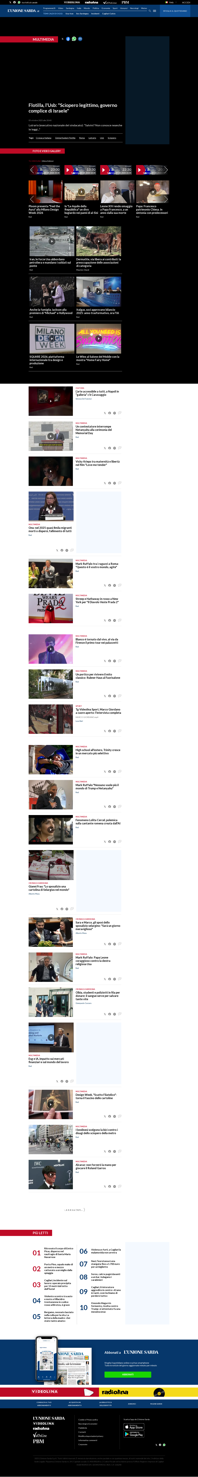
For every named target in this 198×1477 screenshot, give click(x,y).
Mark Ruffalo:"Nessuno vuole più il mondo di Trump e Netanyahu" (97, 786)
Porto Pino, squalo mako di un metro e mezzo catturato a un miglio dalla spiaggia (58, 1268)
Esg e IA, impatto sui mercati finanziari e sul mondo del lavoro (49, 1060)
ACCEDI (186, 2)
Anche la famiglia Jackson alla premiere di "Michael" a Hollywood (51, 311)
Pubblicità (82, 1428)
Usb (102, 137)
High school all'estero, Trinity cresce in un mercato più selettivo (98, 751)
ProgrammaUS (49, 8)
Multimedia (43, 39)
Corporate (82, 1444)
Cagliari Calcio (109, 13)
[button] (63, 39)
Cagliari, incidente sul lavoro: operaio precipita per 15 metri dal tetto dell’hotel (57, 1284)
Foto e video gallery (47, 151)
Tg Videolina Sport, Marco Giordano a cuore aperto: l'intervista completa (98, 711)
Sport (115, 8)
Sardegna (70, 8)
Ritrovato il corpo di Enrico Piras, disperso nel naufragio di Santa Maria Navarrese (58, 1253)
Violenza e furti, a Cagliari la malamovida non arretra (106, 1251)
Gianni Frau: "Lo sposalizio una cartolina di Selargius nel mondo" (49, 888)
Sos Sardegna (82, 13)
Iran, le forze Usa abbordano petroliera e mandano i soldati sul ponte (50, 262)
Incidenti (95, 13)
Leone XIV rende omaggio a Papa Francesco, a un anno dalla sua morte (116, 209)
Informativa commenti (87, 1440)
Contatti (82, 1432)
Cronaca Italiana (43, 137)
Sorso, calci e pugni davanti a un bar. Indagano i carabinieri (105, 1277)
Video (60, 8)
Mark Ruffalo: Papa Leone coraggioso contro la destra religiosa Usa (93, 961)
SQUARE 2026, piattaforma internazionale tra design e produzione (47, 360)
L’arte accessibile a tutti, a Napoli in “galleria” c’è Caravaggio (97, 393)
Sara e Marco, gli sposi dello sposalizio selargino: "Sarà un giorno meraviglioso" (98, 926)
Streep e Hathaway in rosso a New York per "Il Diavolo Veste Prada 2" (97, 600)
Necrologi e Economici (87, 1424)
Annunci (123, 8)
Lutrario (92, 137)
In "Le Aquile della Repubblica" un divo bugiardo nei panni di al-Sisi (81, 209)
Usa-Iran (69, 13)
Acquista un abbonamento (75, 1403)
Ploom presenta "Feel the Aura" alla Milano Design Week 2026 (44, 209)
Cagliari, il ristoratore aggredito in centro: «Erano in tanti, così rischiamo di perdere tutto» (106, 1291)
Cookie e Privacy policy (88, 1419)
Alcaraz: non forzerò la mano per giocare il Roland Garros (96, 1166)
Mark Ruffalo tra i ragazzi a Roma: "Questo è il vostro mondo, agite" (97, 565)
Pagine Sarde (156, 1404)
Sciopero (112, 137)
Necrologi (134, 8)
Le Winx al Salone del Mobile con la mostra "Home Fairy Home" (97, 358)
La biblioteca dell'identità (105, 1403)
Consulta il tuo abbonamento (44, 1403)
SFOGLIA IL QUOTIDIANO (175, 11)
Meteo (144, 8)
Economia (106, 8)
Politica (96, 8)
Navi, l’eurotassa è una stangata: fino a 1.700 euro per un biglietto (105, 1264)
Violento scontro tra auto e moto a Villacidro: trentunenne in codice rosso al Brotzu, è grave (58, 1300)
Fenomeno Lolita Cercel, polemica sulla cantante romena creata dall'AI (98, 821)
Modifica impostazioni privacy (90, 1436)
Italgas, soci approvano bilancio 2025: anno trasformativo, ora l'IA (97, 311)
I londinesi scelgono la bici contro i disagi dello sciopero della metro (97, 1131)
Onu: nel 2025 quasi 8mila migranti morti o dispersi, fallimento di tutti (50, 529)
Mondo (87, 8)
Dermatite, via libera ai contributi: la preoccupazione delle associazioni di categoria (98, 262)
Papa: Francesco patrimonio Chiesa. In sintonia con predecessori (152, 209)
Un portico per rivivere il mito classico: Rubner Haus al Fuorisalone (98, 676)
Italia (79, 8)
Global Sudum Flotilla (65, 137)
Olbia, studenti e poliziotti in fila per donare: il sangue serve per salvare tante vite (98, 996)
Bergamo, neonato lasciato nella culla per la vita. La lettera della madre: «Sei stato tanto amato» (59, 1316)
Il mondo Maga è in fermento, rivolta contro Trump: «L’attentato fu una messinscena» (105, 1307)
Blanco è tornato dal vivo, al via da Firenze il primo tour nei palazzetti (97, 641)
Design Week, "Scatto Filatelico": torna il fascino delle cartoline (96, 1096)
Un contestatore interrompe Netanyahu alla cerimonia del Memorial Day (94, 430)
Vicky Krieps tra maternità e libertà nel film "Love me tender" (98, 463)
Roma (82, 137)
